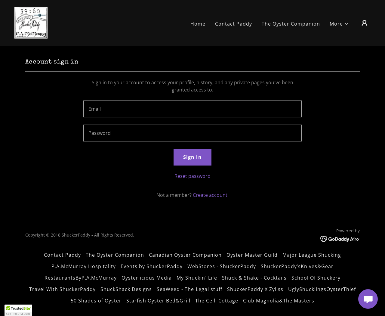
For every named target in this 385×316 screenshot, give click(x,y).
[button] (339, 23)
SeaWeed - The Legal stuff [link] (189, 289)
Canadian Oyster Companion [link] (185, 255)
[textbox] (192, 109)
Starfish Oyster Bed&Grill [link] (158, 300)
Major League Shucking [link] (311, 255)
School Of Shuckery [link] (315, 277)
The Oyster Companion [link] (291, 23)
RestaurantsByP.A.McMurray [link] (81, 277)
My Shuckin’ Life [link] (197, 277)
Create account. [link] (211, 195)
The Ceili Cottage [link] (216, 300)
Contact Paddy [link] (233, 23)
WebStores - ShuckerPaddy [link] (221, 266)
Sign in (192, 157)
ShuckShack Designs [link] (126, 289)
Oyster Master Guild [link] (252, 255)
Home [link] (197, 23)
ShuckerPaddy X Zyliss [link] (255, 289)
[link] (31, 22)
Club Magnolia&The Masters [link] (278, 300)
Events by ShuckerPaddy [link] (152, 266)
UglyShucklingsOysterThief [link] (322, 289)
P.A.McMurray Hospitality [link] (83, 266)
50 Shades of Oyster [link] (96, 300)
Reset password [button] (192, 176)
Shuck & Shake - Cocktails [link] (254, 277)
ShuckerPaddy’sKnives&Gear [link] (297, 266)
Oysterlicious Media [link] (147, 277)
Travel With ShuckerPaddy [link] (62, 289)
